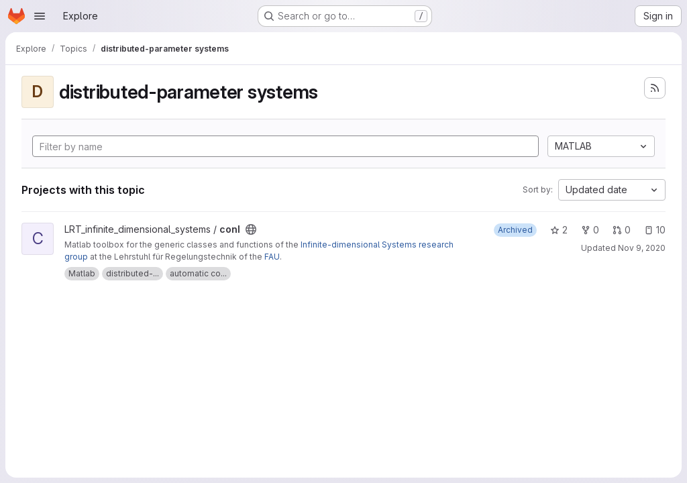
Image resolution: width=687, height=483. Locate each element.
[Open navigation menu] (39, 16)
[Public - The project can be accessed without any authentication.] (251, 229)
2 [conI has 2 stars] (559, 229)
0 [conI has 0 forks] (590, 229)
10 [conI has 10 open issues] (655, 229)
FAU (272, 257)
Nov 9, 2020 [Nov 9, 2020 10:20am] (642, 248)
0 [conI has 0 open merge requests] (622, 229)
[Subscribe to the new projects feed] (655, 88)
